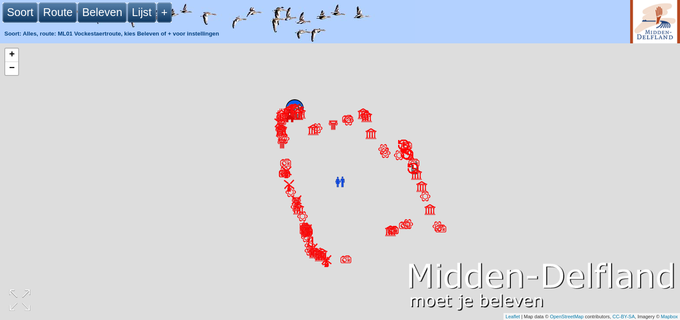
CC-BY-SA (623, 316)
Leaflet (513, 316)
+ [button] (12, 55)
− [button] (12, 68)
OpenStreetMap (567, 316)
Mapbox (669, 316)
